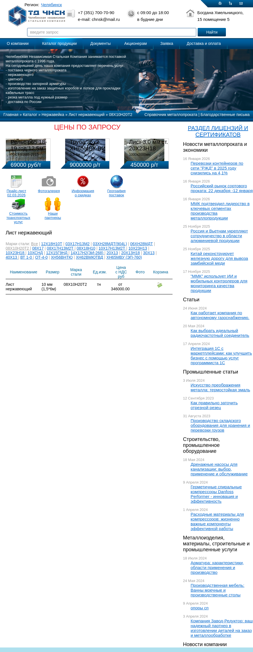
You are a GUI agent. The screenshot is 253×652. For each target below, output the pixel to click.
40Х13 (12, 257)
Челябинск (51, 4)
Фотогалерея (49, 191)
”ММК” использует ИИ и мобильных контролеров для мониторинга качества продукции (219, 283)
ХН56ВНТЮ (62, 257)
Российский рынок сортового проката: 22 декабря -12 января (222, 188)
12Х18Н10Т (51, 244)
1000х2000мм (140, 155)
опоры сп (200, 607)
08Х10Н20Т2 (18, 248)
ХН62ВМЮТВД (89, 257)
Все (34, 244)
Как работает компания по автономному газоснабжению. (220, 315)
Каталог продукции (59, 43)
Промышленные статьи (210, 372)
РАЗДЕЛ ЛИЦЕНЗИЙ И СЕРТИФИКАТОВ (218, 131)
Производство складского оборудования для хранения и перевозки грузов (220, 425)
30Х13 (148, 253)
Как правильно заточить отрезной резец (214, 405)
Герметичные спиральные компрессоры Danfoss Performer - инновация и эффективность (216, 494)
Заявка (166, 43)
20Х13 (112, 253)
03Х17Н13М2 (78, 244)
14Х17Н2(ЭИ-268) (87, 253)
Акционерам (135, 43)
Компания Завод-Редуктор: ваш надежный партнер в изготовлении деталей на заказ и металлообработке (222, 628)
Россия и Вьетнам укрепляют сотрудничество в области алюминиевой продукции (219, 236)
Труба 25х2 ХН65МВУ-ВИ (87, 145)
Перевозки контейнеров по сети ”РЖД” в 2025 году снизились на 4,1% (217, 168)
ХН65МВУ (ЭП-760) (124, 257)
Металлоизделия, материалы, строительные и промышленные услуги (216, 543)
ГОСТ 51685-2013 (24, 155)
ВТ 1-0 (26, 257)
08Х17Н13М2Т (61, 248)
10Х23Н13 (137, 248)
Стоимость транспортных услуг (18, 217)
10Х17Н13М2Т (112, 248)
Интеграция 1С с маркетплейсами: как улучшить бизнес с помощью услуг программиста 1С (221, 355)
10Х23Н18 (15, 253)
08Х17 (37, 248)
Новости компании (205, 644)
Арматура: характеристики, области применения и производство (217, 567)
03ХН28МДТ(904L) (110, 244)
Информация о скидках (83, 193)
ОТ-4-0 (41, 257)
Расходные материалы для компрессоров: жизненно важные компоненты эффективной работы (217, 521)
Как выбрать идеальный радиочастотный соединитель (220, 333)
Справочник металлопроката (171, 114)
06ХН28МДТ (141, 244)
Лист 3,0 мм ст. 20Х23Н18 (148, 145)
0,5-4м (75, 155)
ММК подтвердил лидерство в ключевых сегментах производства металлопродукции (220, 210)
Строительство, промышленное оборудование (201, 445)
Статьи (191, 299)
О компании (18, 43)
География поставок (116, 193)
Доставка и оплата (204, 43)
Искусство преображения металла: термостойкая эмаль (220, 387)
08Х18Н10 (86, 248)
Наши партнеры (53, 215)
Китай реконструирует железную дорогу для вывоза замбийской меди (219, 258)
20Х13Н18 (130, 253)
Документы (100, 43)
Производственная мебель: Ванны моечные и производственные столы (218, 590)
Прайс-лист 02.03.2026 (16, 193)
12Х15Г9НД (57, 253)
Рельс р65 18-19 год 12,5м (29, 145)
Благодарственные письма (225, 114)
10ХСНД (35, 253)
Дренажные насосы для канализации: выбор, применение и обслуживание (219, 469)
